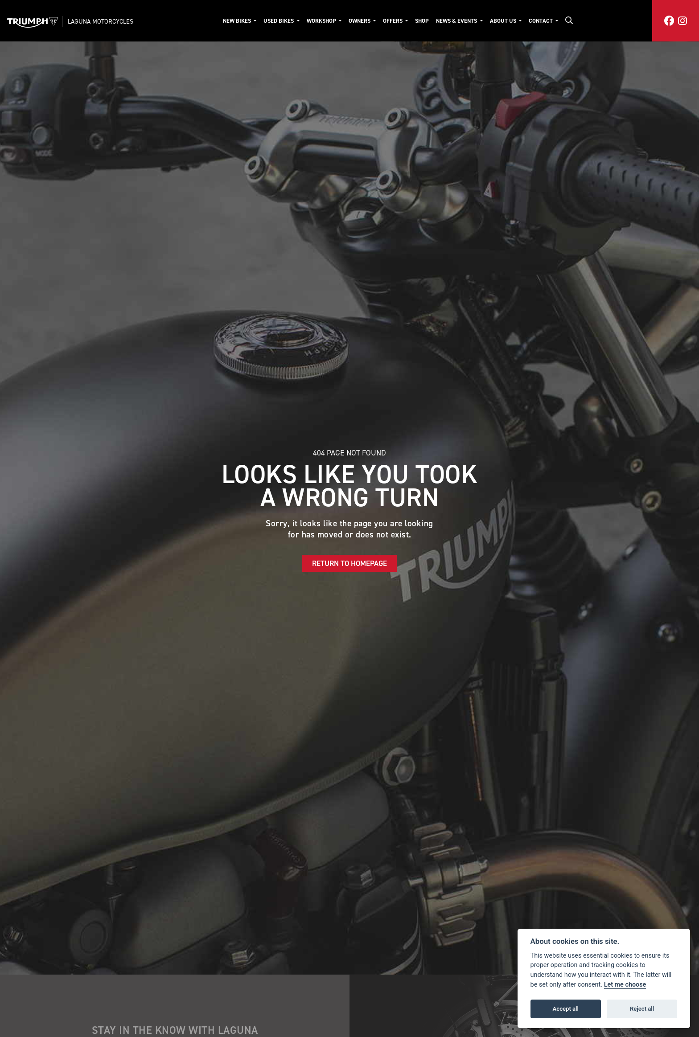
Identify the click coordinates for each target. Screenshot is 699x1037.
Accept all (566, 1008)
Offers (393, 21)
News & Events (457, 21)
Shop (422, 21)
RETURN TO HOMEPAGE (349, 563)
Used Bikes (279, 21)
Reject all (642, 1008)
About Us (504, 21)
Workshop (322, 21)
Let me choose (625, 984)
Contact (541, 21)
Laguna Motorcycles (100, 21)
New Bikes (237, 21)
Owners (360, 21)
